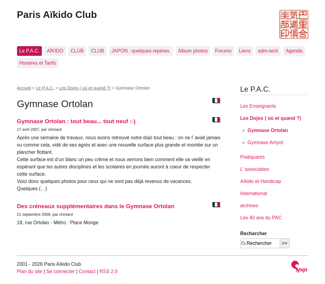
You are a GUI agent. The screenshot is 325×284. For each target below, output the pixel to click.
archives (249, 205)
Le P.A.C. (29, 50)
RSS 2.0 (109, 271)
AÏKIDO (55, 50)
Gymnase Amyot (265, 142)
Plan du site (29, 271)
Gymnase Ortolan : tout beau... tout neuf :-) (76, 121)
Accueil (24, 88)
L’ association (254, 169)
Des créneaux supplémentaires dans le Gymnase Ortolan (95, 206)
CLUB (77, 50)
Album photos (193, 50)
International (253, 193)
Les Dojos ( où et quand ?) (84, 88)
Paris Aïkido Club (57, 14)
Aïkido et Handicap (260, 181)
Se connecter (60, 271)
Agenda (294, 50)
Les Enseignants (258, 106)
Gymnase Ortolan (268, 130)
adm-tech (268, 50)
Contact (87, 271)
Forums (223, 50)
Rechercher (253, 233)
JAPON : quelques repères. (141, 50)
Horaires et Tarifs (37, 63)
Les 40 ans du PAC (261, 217)
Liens (245, 50)
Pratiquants (252, 157)
